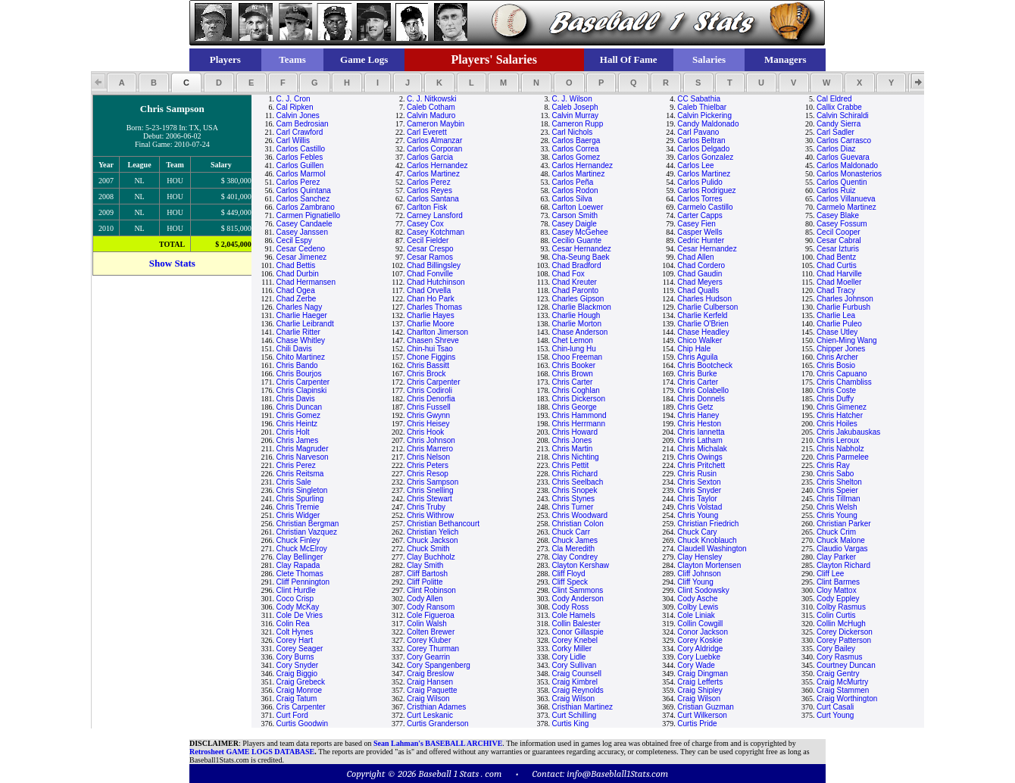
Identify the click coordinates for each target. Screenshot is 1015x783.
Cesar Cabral (839, 240)
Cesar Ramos (430, 257)
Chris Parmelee (843, 457)
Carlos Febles (299, 157)
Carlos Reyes (429, 190)
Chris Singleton (302, 490)
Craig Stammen (843, 690)
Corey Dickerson (845, 632)
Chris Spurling (300, 498)
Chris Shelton (839, 482)
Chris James (297, 440)
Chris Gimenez (842, 407)
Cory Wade (696, 665)
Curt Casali (835, 707)
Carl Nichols (571, 132)
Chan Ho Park (430, 299)
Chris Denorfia (431, 399)
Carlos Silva (571, 199)
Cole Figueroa (430, 615)
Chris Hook (425, 432)
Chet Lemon (571, 340)
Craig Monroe (299, 690)
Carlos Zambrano (305, 207)
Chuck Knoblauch (706, 540)
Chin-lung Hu (573, 349)
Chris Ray (833, 465)
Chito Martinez (300, 357)
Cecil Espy (294, 240)
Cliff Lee (831, 573)
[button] (121, 82)
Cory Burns (295, 657)
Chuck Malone (841, 540)
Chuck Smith (428, 548)
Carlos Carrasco (844, 140)
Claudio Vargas (842, 548)
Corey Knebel (574, 640)
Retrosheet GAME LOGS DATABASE (251, 751)
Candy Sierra (838, 124)
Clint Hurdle (296, 590)
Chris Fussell (429, 407)
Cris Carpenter (301, 707)
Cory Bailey (836, 648)
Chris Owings (699, 457)
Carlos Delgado (703, 149)
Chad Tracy (836, 290)
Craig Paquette (432, 690)
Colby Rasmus (841, 607)
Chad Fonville (430, 274)
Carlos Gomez (575, 157)
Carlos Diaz (836, 149)
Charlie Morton (576, 324)
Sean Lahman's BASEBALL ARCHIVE (437, 743)
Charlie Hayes (430, 315)
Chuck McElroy (301, 548)
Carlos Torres (699, 199)
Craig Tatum (296, 698)
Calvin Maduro (431, 115)
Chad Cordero (701, 265)
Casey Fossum (842, 224)
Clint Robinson (431, 590)
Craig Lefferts (700, 682)
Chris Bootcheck (704, 365)
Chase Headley (703, 332)
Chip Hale (693, 349)
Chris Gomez (298, 415)
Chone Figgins (431, 357)
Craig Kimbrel (574, 682)
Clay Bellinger (299, 557)
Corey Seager (299, 648)
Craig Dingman (702, 673)
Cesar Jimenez (301, 257)
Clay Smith (425, 565)
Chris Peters (427, 465)
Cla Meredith (573, 548)
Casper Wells (699, 232)
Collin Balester (575, 623)
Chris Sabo (835, 473)
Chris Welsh (837, 507)
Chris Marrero (430, 449)
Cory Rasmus (840, 657)
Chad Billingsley (434, 265)
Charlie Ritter (298, 332)
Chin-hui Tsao (430, 349)
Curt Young (835, 715)
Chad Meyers (699, 282)
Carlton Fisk (427, 207)
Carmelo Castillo (704, 207)
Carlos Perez (298, 182)
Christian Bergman (307, 523)
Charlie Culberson (707, 307)
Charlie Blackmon (581, 307)
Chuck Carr (570, 532)
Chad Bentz (836, 257)
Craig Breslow (430, 673)
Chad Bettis (296, 265)
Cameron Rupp (577, 124)
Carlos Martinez (433, 174)
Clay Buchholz (431, 557)
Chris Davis (295, 399)
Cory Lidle (568, 657)
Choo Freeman (576, 357)
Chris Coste (836, 390)
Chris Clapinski (301, 390)
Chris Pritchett (701, 465)
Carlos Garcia (430, 157)
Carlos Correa (574, 149)
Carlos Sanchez (303, 199)
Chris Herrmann (578, 424)
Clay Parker (836, 557)
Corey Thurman (433, 648)
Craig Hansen (430, 682)
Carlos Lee (695, 165)
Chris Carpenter (303, 382)
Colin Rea (293, 623)
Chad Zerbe (296, 299)
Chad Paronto (574, 290)
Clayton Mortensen (709, 565)
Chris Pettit (570, 465)
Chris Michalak (702, 449)
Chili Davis (294, 349)
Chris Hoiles (837, 424)
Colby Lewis (697, 607)
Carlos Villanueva (846, 199)
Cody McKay (298, 607)
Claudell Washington (711, 548)
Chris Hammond (578, 415)
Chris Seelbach (577, 482)
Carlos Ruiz (836, 190)
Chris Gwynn (428, 415)
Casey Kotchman (435, 232)
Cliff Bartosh (427, 573)
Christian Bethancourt (443, 523)
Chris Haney (698, 415)
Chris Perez (296, 465)
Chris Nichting (574, 457)
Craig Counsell (576, 673)
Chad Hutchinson (436, 282)
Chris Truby (426, 507)
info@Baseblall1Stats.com (617, 773)
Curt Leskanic (430, 715)
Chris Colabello (703, 390)
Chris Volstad (699, 507)
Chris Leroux (838, 440)
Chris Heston (699, 424)
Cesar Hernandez (581, 249)
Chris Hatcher (840, 415)
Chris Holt (293, 432)
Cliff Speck (569, 582)
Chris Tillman (838, 498)
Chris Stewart (429, 498)
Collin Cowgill (700, 623)
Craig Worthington (847, 698)
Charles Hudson (704, 299)
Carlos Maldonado (847, 165)
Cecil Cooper (838, 232)
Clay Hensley (699, 557)
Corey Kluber (429, 640)
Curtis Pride (697, 723)
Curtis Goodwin (302, 723)
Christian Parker (844, 523)
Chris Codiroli (429, 390)
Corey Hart (294, 640)
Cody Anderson (577, 598)
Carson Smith (574, 215)
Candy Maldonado (708, 124)
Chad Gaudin (699, 274)
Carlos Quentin (842, 182)
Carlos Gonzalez (705, 157)
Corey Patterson (844, 640)
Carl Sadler (835, 132)
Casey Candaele (304, 224)
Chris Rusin (697, 473)
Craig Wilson (428, 698)
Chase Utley (837, 332)
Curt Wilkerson (702, 715)
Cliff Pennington (302, 582)
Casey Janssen (302, 232)
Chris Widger (298, 515)
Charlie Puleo (839, 324)
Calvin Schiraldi (843, 115)
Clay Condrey (574, 557)
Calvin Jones (298, 115)
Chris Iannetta (700, 432)
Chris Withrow (430, 515)
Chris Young (697, 515)
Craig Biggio (296, 673)
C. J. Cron (293, 99)
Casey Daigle (573, 224)
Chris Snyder (699, 490)
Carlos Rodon (574, 190)
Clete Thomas (299, 573)
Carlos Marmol (301, 174)
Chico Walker (699, 340)
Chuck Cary (697, 532)
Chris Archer (837, 357)
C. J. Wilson (571, 99)
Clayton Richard (843, 565)
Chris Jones (571, 440)
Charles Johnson (845, 299)
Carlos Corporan (434, 149)
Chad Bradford (576, 265)
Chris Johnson (431, 440)
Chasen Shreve (433, 340)
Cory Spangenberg (438, 665)
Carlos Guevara (843, 157)
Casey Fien (696, 224)
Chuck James (574, 540)
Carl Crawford (299, 132)
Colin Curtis (836, 615)
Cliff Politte (425, 582)
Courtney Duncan (846, 665)
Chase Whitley (300, 340)
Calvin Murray (574, 115)
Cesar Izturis (838, 249)
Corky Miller (571, 648)
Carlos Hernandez (437, 165)
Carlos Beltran (701, 140)
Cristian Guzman (705, 707)
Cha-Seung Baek (580, 257)
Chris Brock (426, 374)
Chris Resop (427, 473)
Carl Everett (427, 132)
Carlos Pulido (699, 182)
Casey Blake (838, 215)
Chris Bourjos (299, 374)
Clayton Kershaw (580, 565)
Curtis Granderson (438, 723)
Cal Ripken (295, 107)
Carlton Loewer (577, 207)
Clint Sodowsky (703, 590)
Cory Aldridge (700, 648)
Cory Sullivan (573, 665)
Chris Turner (572, 507)
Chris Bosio (836, 365)
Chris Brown (571, 374)
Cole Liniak (695, 615)
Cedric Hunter (700, 240)
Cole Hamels (573, 615)
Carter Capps (699, 215)
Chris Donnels (701, 399)
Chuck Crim (836, 532)
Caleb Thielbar (701, 107)
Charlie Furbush (843, 307)
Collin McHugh (841, 623)
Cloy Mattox (837, 590)
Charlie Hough (575, 315)
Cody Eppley (838, 598)
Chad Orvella (429, 290)
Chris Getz (695, 407)
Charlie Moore (430, 324)
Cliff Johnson (699, 573)
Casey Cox (425, 224)
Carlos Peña (572, 182)
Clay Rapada (298, 565)
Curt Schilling (573, 715)
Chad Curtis (837, 265)
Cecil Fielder (428, 240)
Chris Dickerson (578, 399)
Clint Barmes (838, 582)
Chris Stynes (573, 498)
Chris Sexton (698, 482)
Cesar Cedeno (300, 249)
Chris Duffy (835, 399)
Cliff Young (695, 582)
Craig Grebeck (300, 682)
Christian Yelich (432, 532)
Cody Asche (697, 598)
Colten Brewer (430, 632)
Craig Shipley (699, 690)
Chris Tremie (298, 507)
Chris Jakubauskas (848, 432)
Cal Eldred (834, 99)
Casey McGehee (579, 232)
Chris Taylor (697, 498)
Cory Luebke (698, 657)
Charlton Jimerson (437, 332)
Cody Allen (425, 598)
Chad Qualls (698, 290)
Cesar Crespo (430, 249)
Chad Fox (567, 274)
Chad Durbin (297, 274)
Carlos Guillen (300, 165)
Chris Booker (573, 365)
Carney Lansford (435, 215)
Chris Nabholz (840, 449)
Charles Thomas (434, 307)
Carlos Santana (433, 199)
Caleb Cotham (431, 107)
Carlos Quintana (303, 190)
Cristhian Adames (436, 707)
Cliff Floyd (568, 573)
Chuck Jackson (432, 540)
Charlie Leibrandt (305, 324)
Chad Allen (695, 257)
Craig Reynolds (577, 690)
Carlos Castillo (300, 149)
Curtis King (570, 723)
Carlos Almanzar (434, 140)
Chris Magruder (302, 449)
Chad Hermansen (306, 282)
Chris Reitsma (300, 473)
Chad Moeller (839, 282)
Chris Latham (699, 440)
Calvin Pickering (704, 115)
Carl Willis (293, 140)
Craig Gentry (838, 673)
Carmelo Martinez (846, 207)
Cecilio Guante (576, 240)
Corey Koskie (699, 640)
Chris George (573, 407)
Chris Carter (571, 382)
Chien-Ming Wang (847, 340)
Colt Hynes (295, 632)
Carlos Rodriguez (706, 190)
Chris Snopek (574, 490)
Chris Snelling (430, 490)
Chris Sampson (432, 482)
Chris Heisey (428, 424)
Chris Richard (574, 473)
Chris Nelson (428, 457)
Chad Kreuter (573, 282)
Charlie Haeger (301, 315)
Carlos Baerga (575, 140)
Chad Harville (839, 274)
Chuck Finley (298, 540)
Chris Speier (837, 490)
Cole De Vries (299, 615)
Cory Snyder (297, 665)
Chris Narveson (302, 457)
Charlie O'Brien (703, 324)
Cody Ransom (430, 607)
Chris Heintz (296, 424)
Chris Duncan (299, 407)
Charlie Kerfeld (702, 315)
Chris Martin (571, 449)
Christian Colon (577, 523)
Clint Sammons (577, 590)
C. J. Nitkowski (432, 99)
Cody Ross (570, 607)
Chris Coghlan (575, 390)
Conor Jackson (702, 632)
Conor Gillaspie (577, 632)
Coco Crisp (295, 598)
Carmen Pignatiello (308, 215)
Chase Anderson (579, 332)
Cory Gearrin (428, 657)
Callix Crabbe (839, 107)
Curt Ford (292, 715)
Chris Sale (293, 482)
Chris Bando (297, 365)
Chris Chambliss (844, 382)
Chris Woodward (579, 515)
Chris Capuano (842, 374)
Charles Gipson (577, 299)
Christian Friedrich (708, 523)
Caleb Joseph (574, 107)
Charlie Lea (836, 315)
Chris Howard (574, 432)
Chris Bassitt (428, 365)
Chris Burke (697, 374)
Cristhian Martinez (582, 707)
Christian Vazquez (306, 532)
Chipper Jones (841, 349)
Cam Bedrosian (302, 124)
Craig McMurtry (842, 682)
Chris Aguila (697, 357)
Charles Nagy (299, 307)
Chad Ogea (295, 290)
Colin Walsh (427, 623)
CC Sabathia (698, 99)
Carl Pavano (698, 132)
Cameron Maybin (435, 124)
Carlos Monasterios (849, 174)
